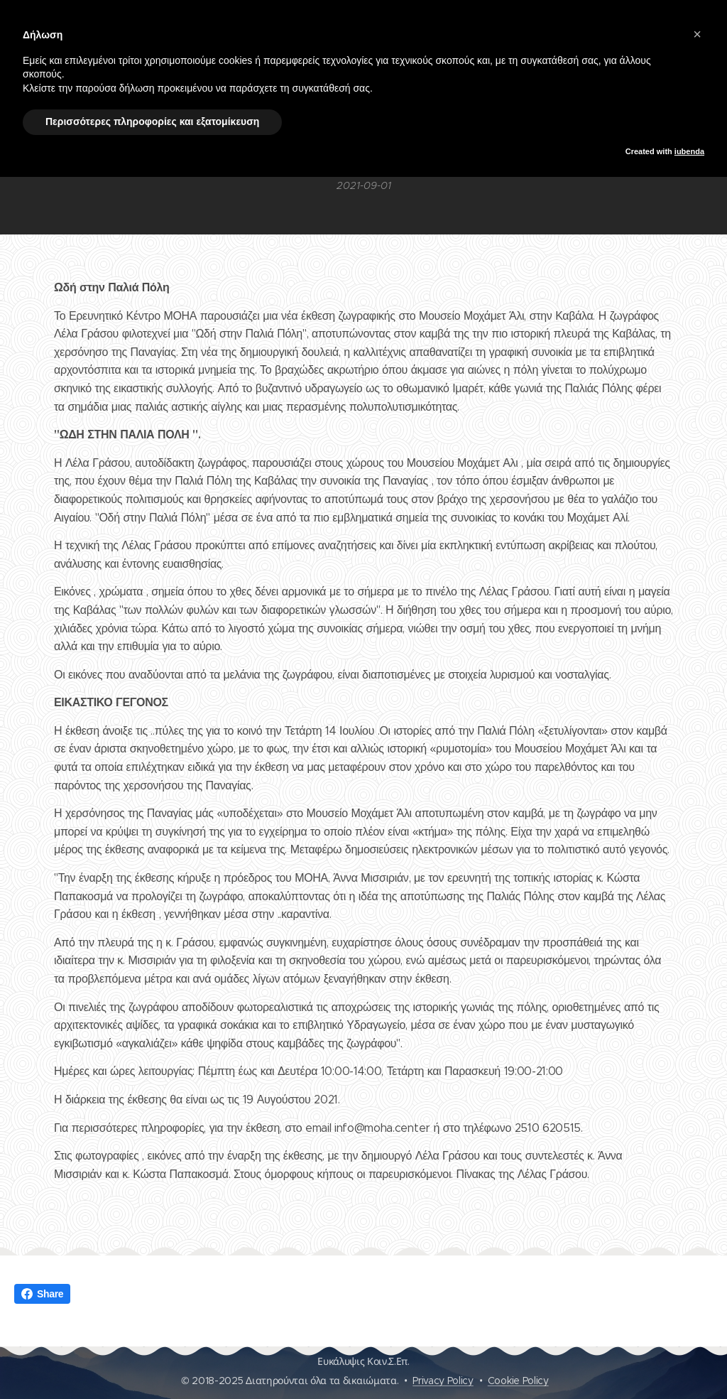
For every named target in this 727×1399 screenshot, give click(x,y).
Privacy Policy (443, 1380)
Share (42, 1294)
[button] (697, 34)
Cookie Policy (518, 1380)
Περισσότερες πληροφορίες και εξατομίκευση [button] (152, 121)
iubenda (689, 151)
